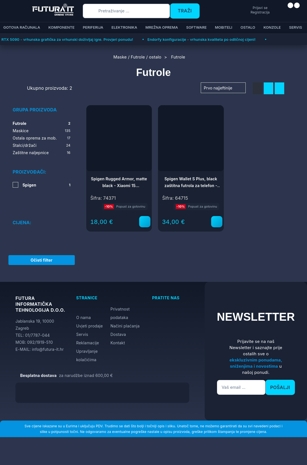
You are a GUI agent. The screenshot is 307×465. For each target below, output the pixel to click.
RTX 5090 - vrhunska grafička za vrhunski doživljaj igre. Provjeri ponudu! (67, 39)
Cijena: (22, 206)
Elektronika (124, 27)
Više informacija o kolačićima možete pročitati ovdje (111, 435)
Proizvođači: (29, 172)
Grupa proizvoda (35, 110)
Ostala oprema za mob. (42, 138)
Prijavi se (238, 7)
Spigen (46, 185)
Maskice (42, 130)
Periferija (93, 27)
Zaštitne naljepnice (42, 152)
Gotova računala (21, 27)
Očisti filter (42, 253)
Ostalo (248, 27)
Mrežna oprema (161, 27)
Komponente (61, 27)
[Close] (95, 446)
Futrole (42, 123)
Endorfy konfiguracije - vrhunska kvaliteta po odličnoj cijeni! (201, 39)
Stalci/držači (42, 145)
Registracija (238, 12)
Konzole (272, 27)
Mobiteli (223, 27)
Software (196, 27)
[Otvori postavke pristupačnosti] (300, 239)
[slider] (13, 220)
